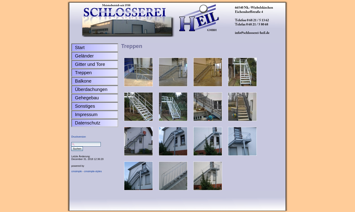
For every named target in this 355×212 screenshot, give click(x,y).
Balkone (83, 81)
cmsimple (76, 171)
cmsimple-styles (93, 171)
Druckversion (78, 136)
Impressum (86, 114)
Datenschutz (87, 122)
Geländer (84, 55)
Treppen (83, 72)
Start (80, 47)
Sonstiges (85, 106)
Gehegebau (87, 97)
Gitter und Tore (90, 64)
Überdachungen (91, 89)
